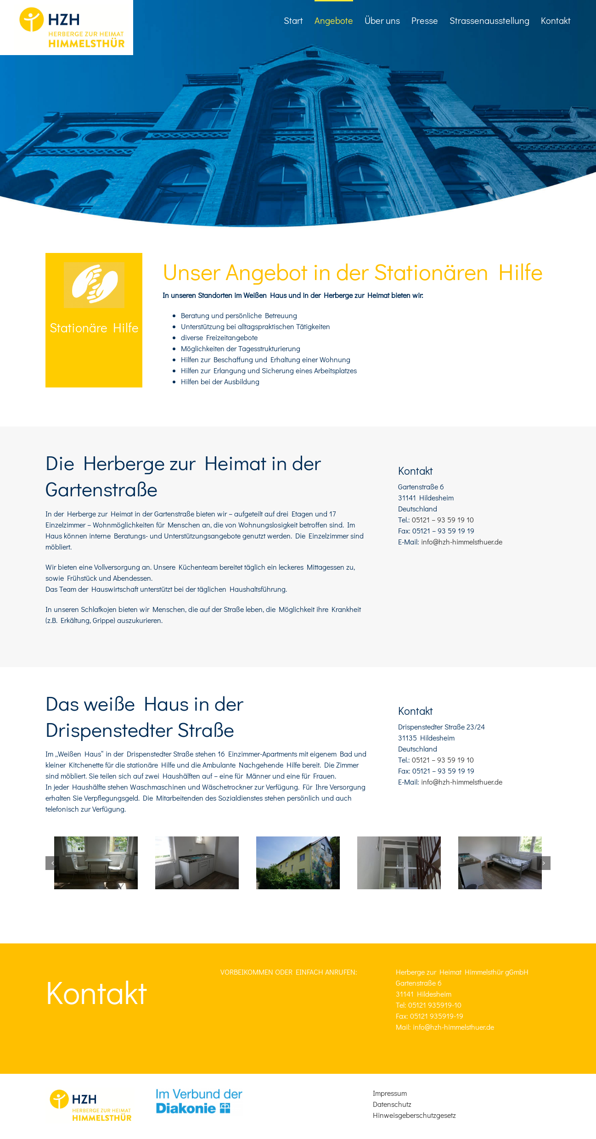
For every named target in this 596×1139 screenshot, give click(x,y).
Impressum (390, 1093)
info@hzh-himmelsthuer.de (461, 541)
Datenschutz (392, 1104)
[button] (52, 863)
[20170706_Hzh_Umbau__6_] (96, 862)
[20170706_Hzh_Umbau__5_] (197, 862)
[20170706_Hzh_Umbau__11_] (298, 862)
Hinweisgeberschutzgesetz (414, 1115)
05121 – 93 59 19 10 (443, 519)
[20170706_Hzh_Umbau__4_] (399, 862)
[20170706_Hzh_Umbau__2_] (500, 862)
